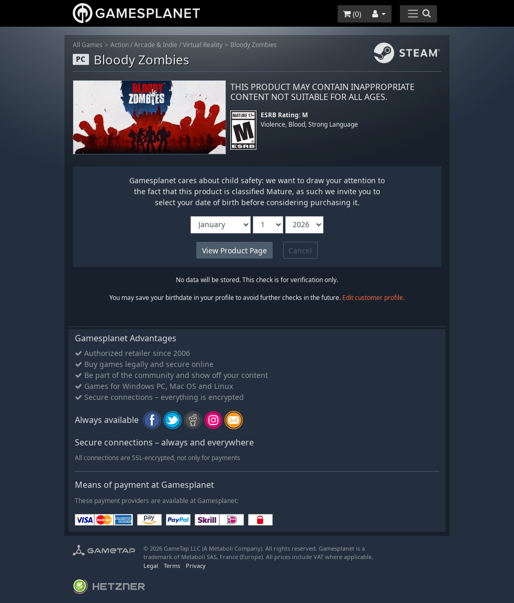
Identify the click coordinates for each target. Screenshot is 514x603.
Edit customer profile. (373, 298)
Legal (150, 566)
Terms (172, 566)
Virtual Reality (202, 45)
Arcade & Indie (155, 45)
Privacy (196, 566)
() (352, 14)
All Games (88, 45)
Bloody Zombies (253, 45)
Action (119, 45)
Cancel (300, 250)
